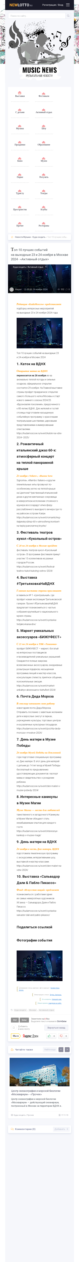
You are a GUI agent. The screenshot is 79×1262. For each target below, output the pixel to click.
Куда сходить (39, 237)
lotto (21, 5)
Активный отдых (46, 1010)
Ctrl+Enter (62, 1021)
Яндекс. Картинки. (56, 995)
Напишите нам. (57, 999)
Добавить (20, 1027)
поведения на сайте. (55, 1003)
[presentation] (60, 1049)
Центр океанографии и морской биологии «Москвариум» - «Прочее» (35, 1092)
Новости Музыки (23, 237)
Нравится (51, 1036)
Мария (18, 289)
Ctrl (15, 1020)
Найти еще (50, 1049)
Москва (32, 1010)
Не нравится (63, 1036)
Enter (24, 1020)
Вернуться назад (56, 1027)
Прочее (30, 1115)
